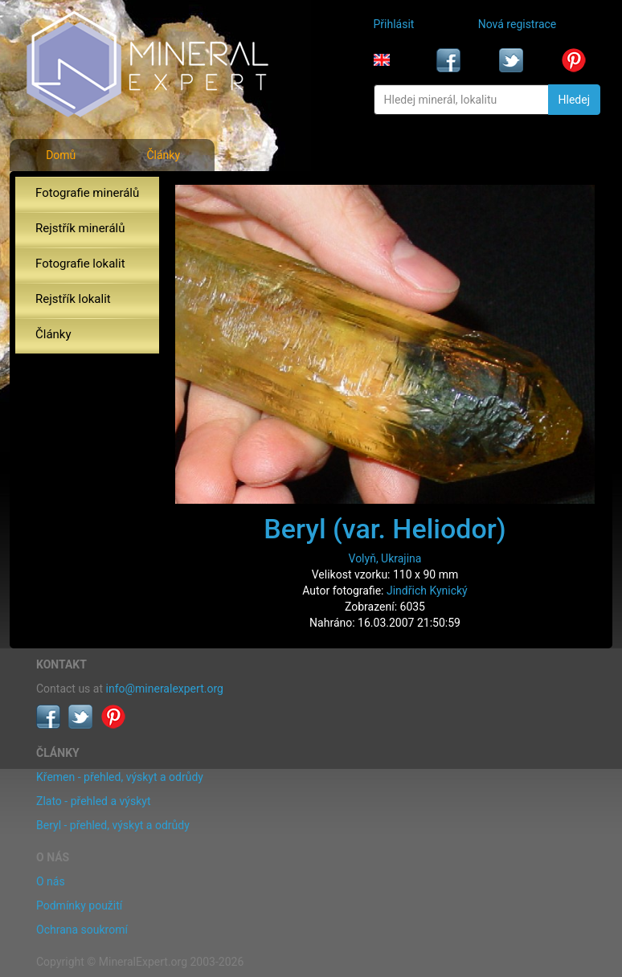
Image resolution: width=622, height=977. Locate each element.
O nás (50, 881)
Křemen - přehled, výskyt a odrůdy (119, 777)
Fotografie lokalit (80, 263)
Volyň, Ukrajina (385, 558)
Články (163, 155)
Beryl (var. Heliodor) (384, 529)
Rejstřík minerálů (80, 228)
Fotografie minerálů (87, 193)
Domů (61, 155)
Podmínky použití (79, 905)
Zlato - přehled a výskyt (93, 801)
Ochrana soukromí (82, 929)
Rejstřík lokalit (73, 299)
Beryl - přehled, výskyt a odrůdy (113, 825)
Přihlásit (394, 24)
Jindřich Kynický (427, 590)
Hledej (574, 99)
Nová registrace (517, 24)
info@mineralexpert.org (164, 688)
